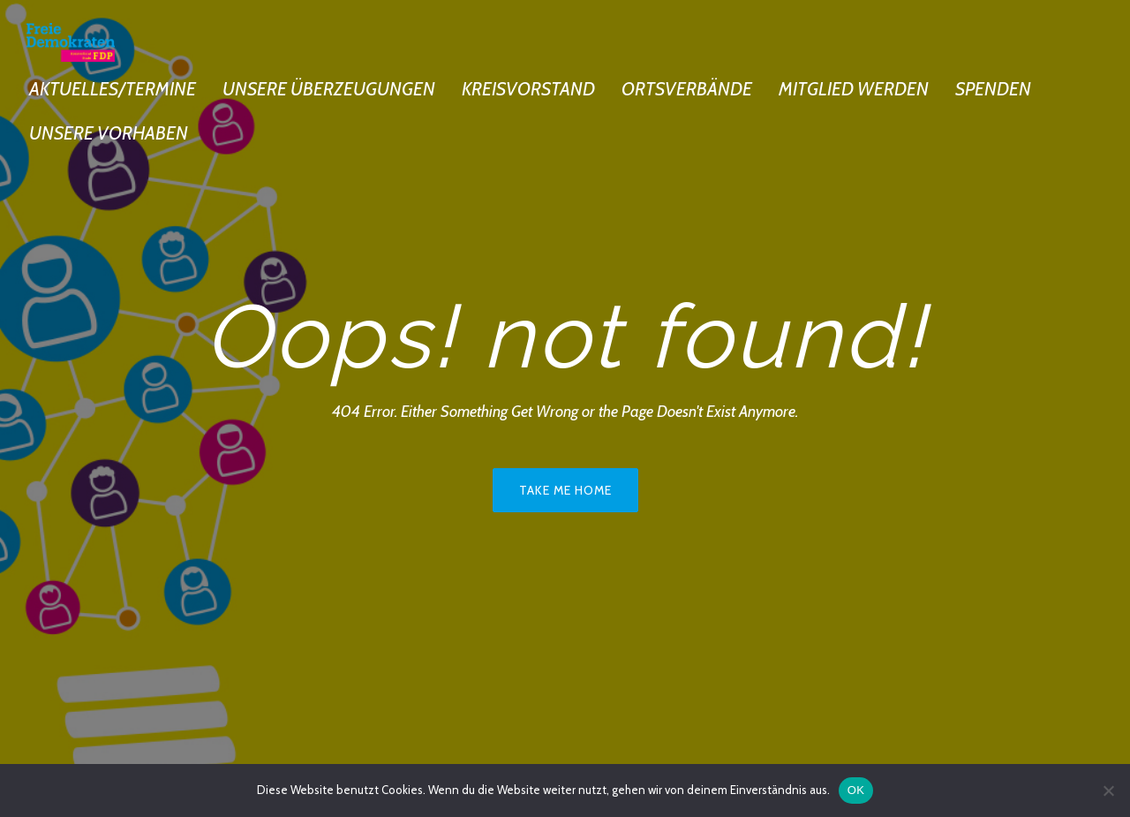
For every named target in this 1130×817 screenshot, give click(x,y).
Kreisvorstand (528, 89)
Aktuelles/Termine (112, 89)
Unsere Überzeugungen (328, 89)
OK (856, 790)
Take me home (565, 490)
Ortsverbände (687, 89)
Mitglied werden (854, 89)
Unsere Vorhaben (108, 133)
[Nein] (1108, 790)
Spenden (993, 89)
